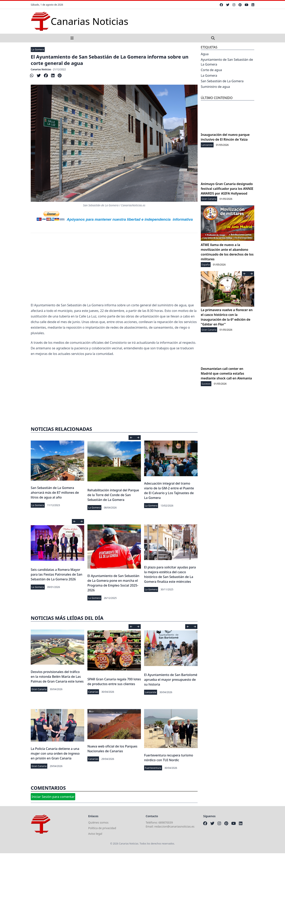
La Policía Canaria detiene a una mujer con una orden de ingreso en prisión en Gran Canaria (55, 753)
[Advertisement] (114, 270)
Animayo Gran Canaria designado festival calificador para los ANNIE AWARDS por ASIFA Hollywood (227, 189)
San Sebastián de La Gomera (222, 81)
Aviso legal (95, 834)
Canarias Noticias (41, 69)
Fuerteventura (153, 768)
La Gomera (38, 49)
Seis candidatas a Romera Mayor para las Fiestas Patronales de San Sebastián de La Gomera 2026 (56, 574)
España (206, 264)
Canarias (93, 692)
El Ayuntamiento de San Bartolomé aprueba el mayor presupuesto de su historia (170, 680)
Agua (205, 54)
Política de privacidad (102, 828)
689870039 (165, 822)
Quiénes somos (98, 822)
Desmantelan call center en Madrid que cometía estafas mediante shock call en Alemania (226, 373)
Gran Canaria (39, 689)
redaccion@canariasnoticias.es (174, 826)
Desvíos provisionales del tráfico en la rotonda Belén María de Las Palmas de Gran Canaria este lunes (57, 677)
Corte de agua (211, 70)
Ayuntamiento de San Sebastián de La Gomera (227, 62)
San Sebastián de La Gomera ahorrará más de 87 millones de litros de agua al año (55, 493)
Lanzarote (150, 692)
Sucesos (206, 383)
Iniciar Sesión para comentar (53, 796)
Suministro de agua (215, 86)
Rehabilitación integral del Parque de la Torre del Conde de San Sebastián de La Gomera (113, 495)
